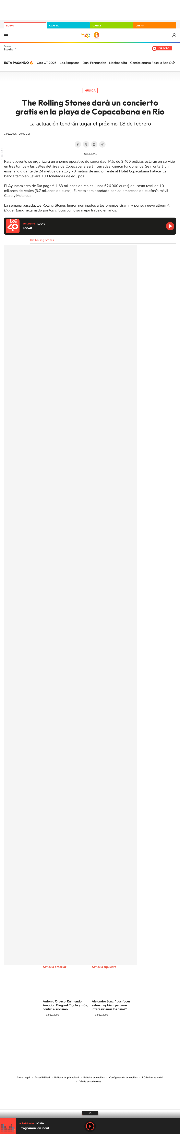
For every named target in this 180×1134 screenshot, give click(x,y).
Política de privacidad (66, 1077)
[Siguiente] (174, 63)
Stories (114, 1030)
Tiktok (74, 1030)
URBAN (140, 25)
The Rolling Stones (42, 240)
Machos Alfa (118, 63)
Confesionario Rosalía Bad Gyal (153, 63)
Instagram (65, 1030)
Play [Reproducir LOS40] (90, 1126)
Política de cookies (94, 1077)
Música (90, 90)
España (8, 49)
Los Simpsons (69, 63)
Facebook (78, 144)
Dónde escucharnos (90, 1081)
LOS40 (10, 25)
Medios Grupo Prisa (90, 1104)
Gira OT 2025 (47, 63)
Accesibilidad (42, 1077)
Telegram (102, 144)
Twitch (106, 1030)
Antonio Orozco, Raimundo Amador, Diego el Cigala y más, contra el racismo (65, 1005)
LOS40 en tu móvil (152, 1077)
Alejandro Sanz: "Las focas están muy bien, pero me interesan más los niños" (111, 1005)
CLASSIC (54, 25)
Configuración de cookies (123, 1077)
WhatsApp (94, 144)
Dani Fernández (94, 63)
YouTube (82, 1030)
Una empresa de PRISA (90, 1095)
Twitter (86, 144)
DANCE (97, 25)
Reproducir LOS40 (170, 226)
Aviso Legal (23, 1077)
